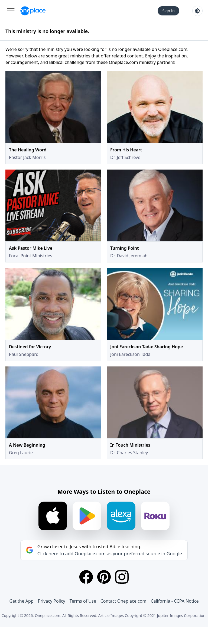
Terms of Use (83, 601)
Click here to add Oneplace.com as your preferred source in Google (109, 554)
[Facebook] (86, 577)
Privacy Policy (51, 601)
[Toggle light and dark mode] (197, 11)
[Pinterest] (104, 577)
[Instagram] (122, 577)
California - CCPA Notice (175, 601)
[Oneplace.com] (33, 10)
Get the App (21, 601)
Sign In (168, 10)
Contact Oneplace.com (123, 601)
